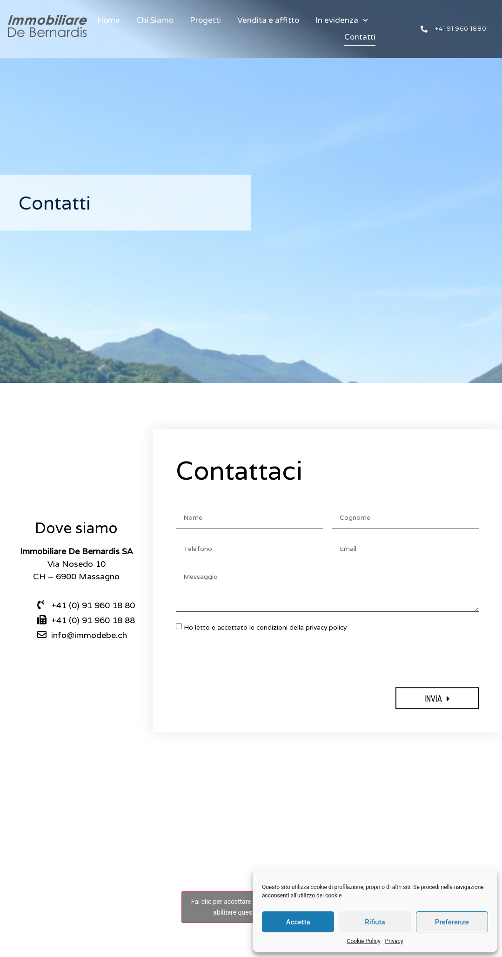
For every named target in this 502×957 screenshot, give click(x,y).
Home (108, 20)
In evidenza (341, 20)
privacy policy (326, 627)
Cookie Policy (364, 941)
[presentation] (246, 660)
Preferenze (452, 922)
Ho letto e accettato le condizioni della (265, 627)
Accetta (298, 922)
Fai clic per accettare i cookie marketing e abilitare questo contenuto (251, 907)
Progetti (205, 20)
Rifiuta (375, 922)
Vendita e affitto (268, 20)
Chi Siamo (155, 20)
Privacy (394, 941)
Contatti (359, 37)
